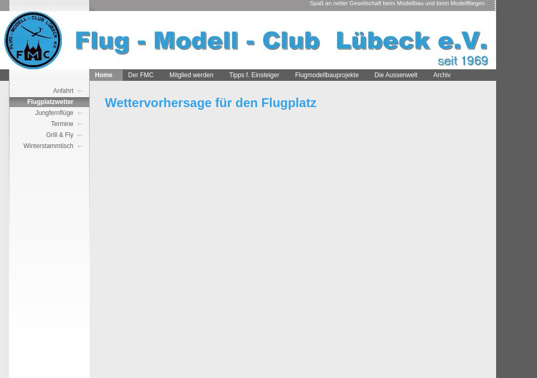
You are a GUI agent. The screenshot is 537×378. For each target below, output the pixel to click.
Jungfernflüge (54, 113)
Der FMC (141, 75)
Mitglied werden (191, 75)
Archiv (441, 75)
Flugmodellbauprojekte (327, 75)
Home (103, 75)
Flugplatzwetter (50, 102)
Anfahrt (63, 90)
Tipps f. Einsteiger (254, 75)
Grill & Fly (59, 135)
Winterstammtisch (48, 146)
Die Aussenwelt (395, 75)
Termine (62, 124)
